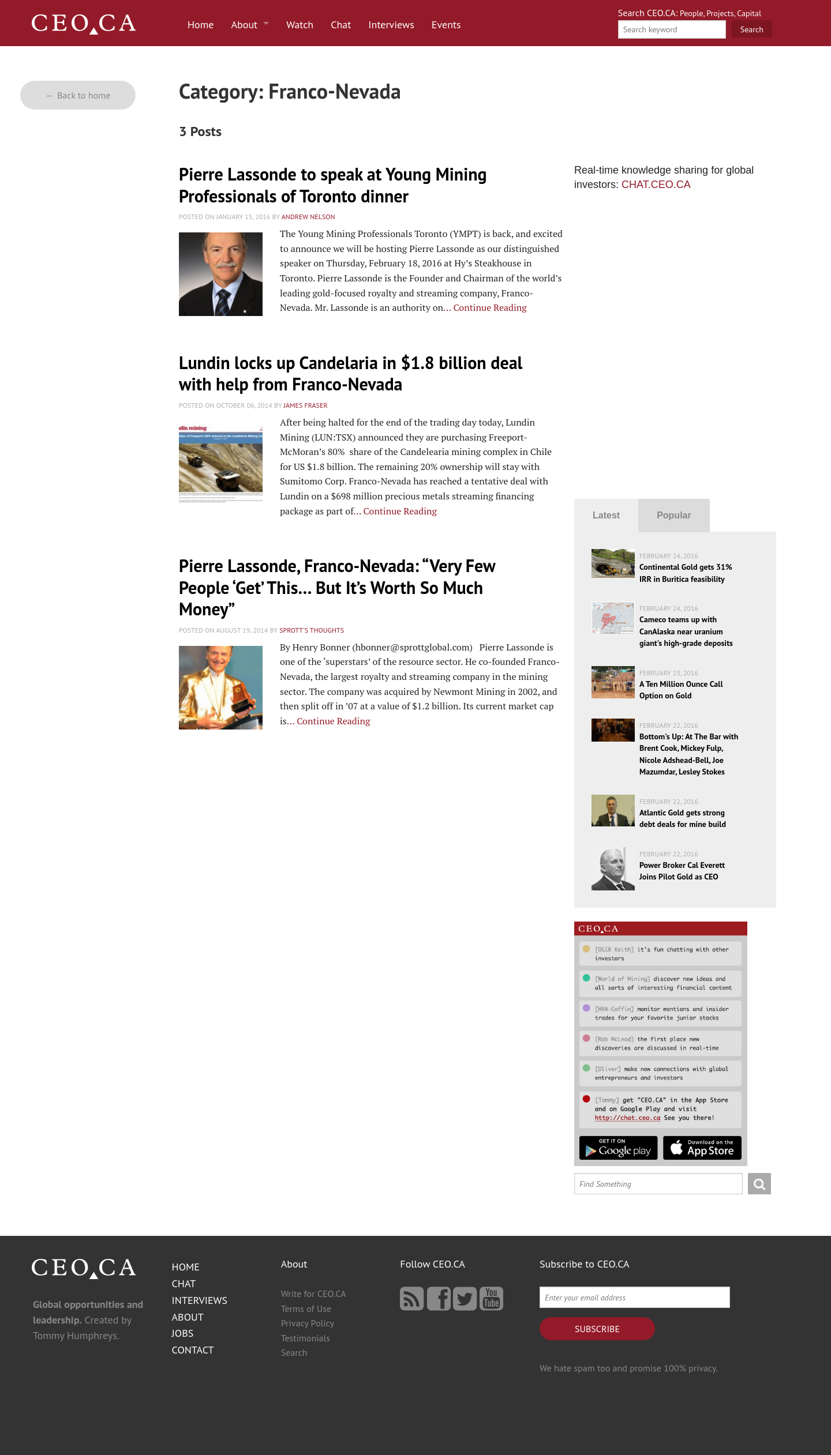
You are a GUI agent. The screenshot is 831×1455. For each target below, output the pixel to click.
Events (446, 24)
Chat (341, 24)
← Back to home (78, 95)
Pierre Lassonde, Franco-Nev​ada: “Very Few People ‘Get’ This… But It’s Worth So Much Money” (337, 587)
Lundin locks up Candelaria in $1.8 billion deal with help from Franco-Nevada (350, 373)
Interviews (391, 24)
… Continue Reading (485, 307)
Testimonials (305, 1338)
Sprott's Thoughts (311, 630)
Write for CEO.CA (313, 1293)
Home (201, 24)
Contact (193, 1349)
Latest (606, 515)
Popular (674, 515)
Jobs (183, 1333)
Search (294, 1352)
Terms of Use (306, 1308)
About (244, 24)
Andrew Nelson (308, 216)
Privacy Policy (307, 1323)
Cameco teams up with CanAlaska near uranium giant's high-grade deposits (686, 631)
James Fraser (306, 405)
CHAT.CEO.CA (656, 184)
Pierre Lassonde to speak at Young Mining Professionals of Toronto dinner (333, 185)
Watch (299, 24)
